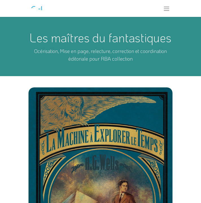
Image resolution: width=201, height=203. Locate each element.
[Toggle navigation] (166, 8)
